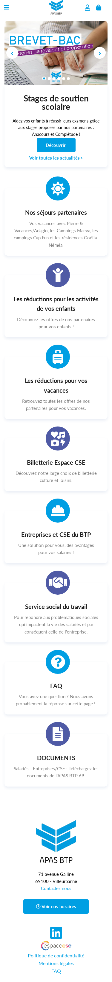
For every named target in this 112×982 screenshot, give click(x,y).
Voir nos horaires (56, 906)
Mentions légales (56, 963)
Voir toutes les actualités (56, 157)
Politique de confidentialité (56, 955)
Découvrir (56, 145)
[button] (12, 53)
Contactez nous (56, 888)
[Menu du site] (6, 6)
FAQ (56, 971)
